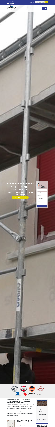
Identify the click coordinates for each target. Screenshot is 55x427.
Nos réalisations (20, 197)
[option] (27, 213)
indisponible (11, 1)
